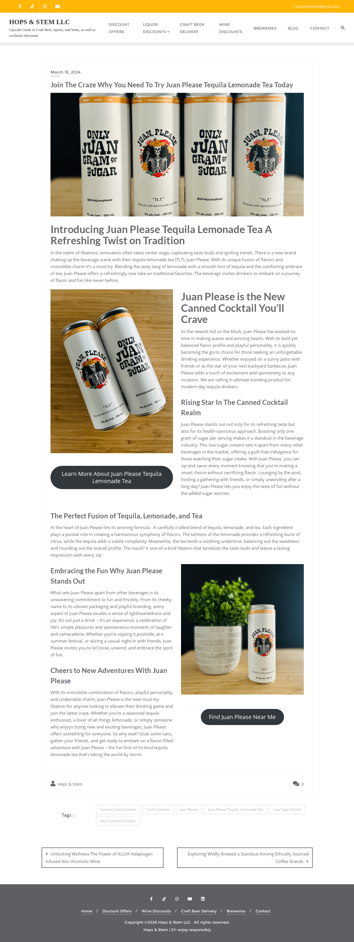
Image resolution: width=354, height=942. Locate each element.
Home (86, 911)
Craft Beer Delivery (199, 911)
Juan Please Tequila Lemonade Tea (235, 809)
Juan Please (189, 809)
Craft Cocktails (158, 809)
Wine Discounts (156, 911)
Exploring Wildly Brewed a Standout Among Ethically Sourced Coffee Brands (248, 857)
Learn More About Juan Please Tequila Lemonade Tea (112, 477)
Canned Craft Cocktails (118, 809)
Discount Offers (117, 911)
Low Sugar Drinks (287, 809)
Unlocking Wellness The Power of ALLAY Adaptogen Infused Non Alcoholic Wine (99, 857)
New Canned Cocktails (118, 820)
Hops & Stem (66, 784)
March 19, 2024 (65, 72)
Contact (263, 911)
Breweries (236, 911)
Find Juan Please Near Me (242, 717)
